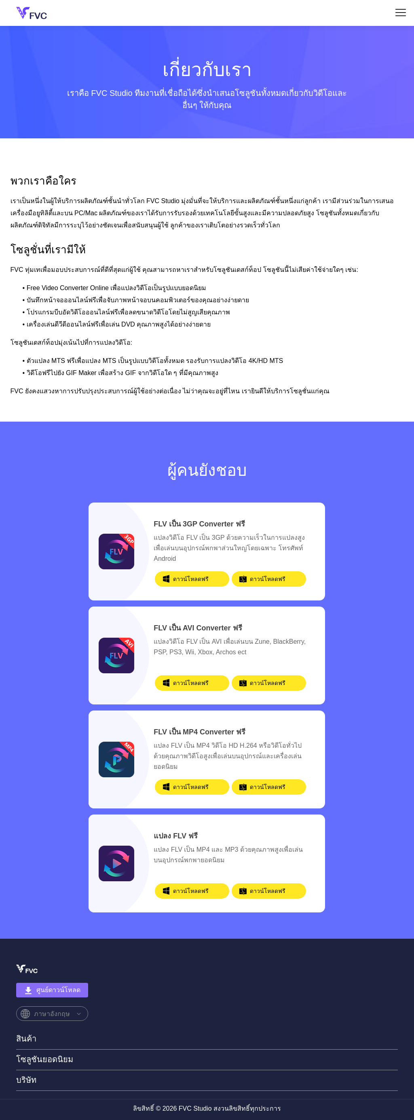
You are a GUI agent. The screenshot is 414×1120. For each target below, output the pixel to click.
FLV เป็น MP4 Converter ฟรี (199, 732)
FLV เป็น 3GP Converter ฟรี (199, 524)
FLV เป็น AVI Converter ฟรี (198, 628)
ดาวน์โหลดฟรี (191, 579)
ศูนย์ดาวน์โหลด (52, 990)
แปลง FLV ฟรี (176, 836)
